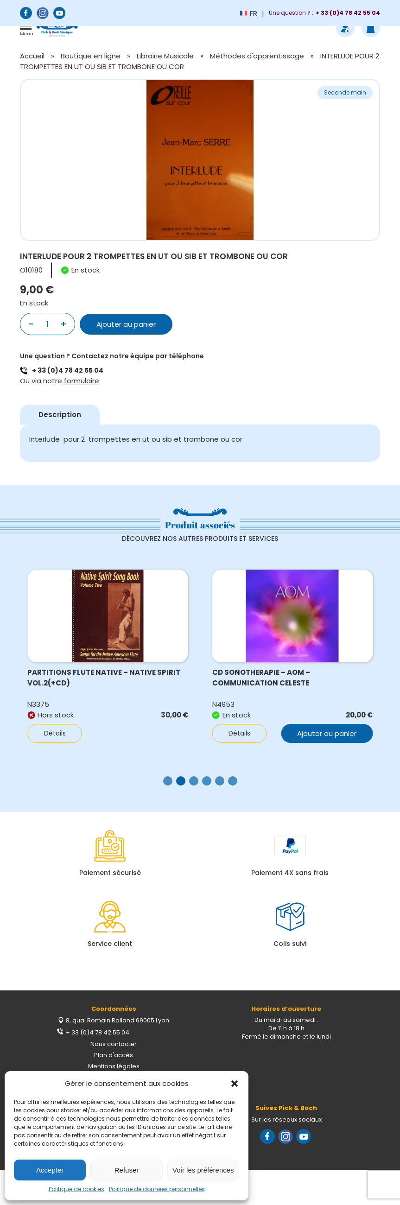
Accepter (49, 1170)
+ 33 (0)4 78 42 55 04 (67, 370)
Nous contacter (113, 1044)
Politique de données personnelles (157, 1189)
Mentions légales (114, 1066)
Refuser (126, 1170)
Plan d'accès (113, 1055)
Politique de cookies (76, 1189)
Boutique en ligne (91, 56)
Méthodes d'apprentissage (257, 56)
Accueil (32, 56)
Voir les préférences (203, 1170)
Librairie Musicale (165, 56)
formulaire (81, 381)
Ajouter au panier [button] (326, 733)
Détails (55, 733)
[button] (234, 1083)
